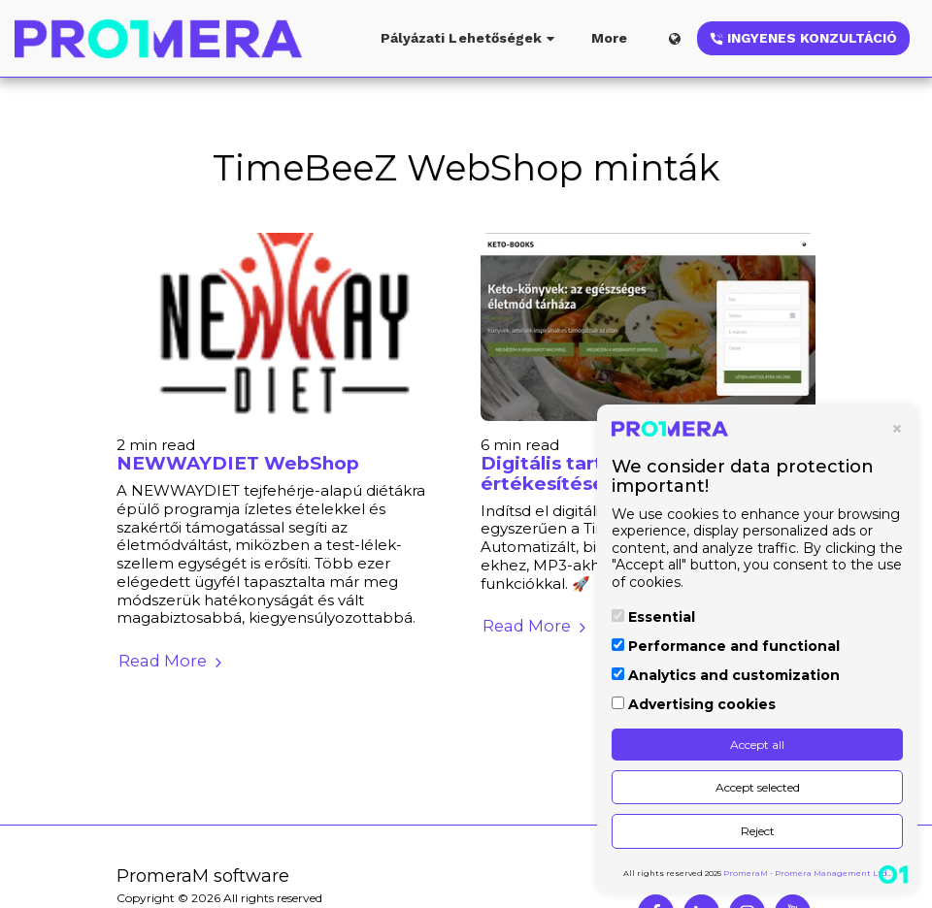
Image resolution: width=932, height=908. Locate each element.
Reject (758, 831)
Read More (172, 660)
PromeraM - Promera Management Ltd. (806, 873)
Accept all (757, 744)
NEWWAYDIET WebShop (237, 463)
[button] (470, 38)
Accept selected (758, 787)
